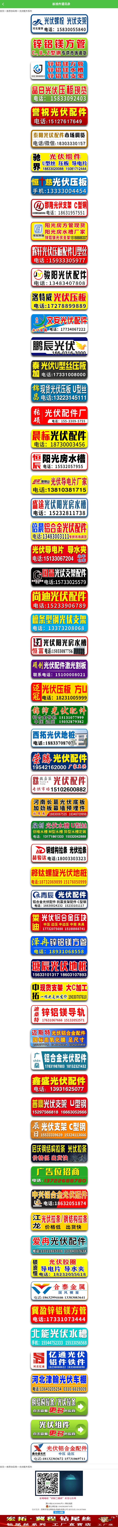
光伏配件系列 (25, 11)
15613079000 (81, 1509)
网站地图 (68, 1503)
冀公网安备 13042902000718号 (59, 1506)
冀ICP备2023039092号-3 (55, 1503)
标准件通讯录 (61, 4)
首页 (2, 11)
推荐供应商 (12, 11)
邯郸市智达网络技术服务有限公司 (54, 1509)
